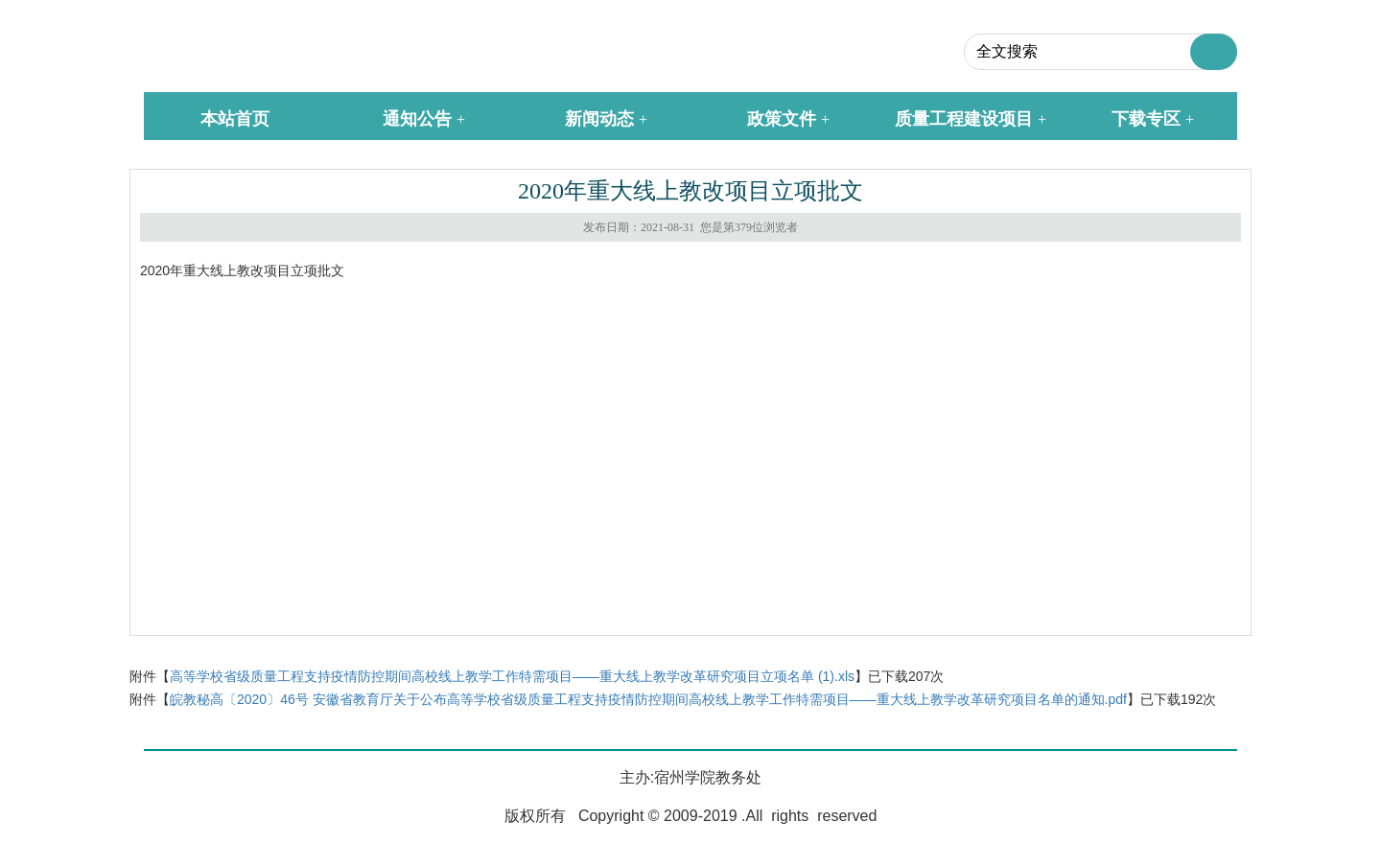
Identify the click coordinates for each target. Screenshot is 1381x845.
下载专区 (1146, 119)
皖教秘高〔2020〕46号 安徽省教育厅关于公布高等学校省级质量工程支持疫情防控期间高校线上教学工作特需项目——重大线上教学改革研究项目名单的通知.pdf (648, 699)
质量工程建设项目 (964, 119)
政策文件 (781, 119)
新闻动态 (599, 119)
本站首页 (234, 119)
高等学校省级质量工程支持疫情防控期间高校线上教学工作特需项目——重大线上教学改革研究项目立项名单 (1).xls (512, 676)
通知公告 (417, 119)
